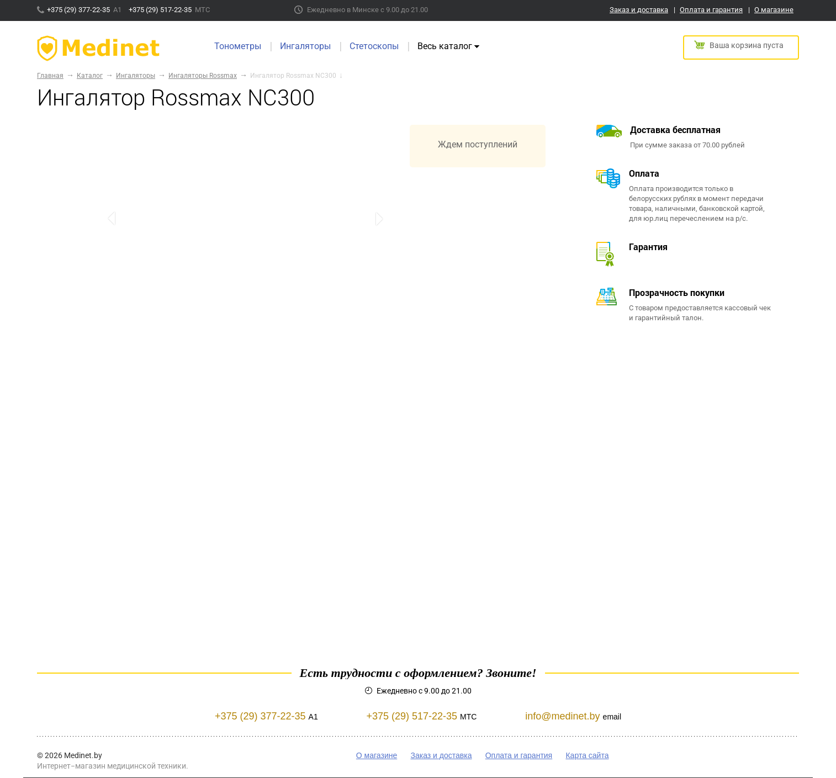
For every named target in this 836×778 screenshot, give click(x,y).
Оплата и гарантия (711, 10)
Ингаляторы (305, 46)
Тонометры (237, 46)
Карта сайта (587, 755)
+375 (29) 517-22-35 (161, 10)
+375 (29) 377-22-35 (79, 10)
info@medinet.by (562, 716)
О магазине (773, 10)
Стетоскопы (374, 46)
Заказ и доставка (639, 10)
